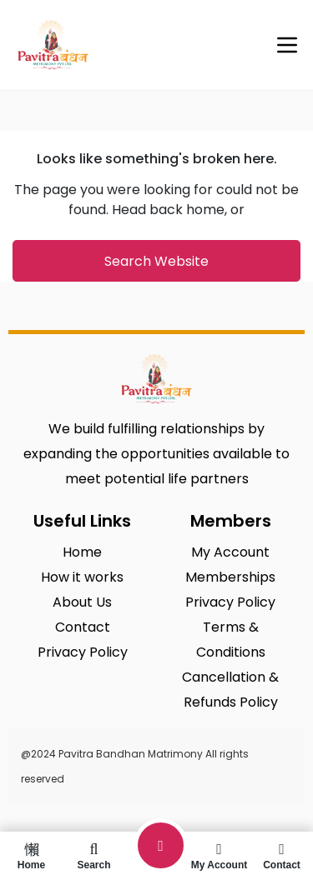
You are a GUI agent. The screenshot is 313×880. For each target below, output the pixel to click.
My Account (219, 856)
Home (31, 856)
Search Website (156, 261)
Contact (281, 856)
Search (94, 856)
